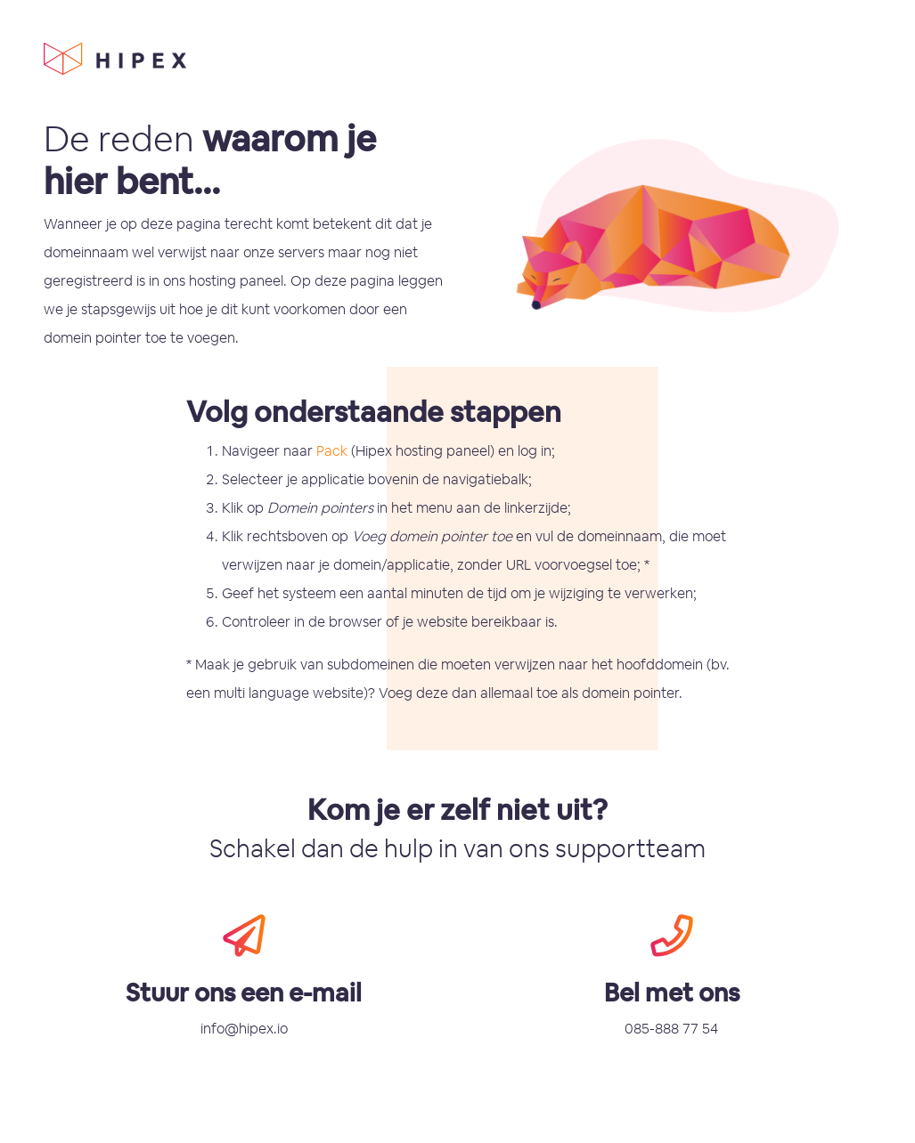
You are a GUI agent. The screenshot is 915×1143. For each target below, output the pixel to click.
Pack (331, 451)
